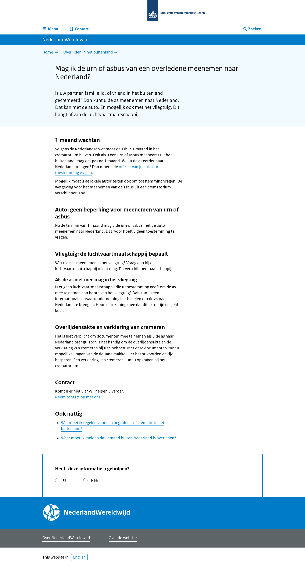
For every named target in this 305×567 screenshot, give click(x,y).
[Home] (51, 52)
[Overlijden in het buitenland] (91, 52)
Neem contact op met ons (77, 397)
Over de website (123, 537)
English (79, 557)
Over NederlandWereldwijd (66, 537)
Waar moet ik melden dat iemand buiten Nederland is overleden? (118, 438)
